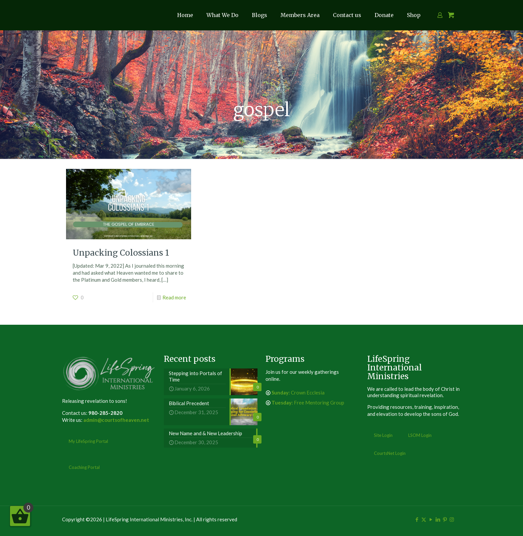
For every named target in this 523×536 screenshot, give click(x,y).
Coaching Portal (84, 467)
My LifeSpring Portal (88, 441)
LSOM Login (420, 435)
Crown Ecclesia (298, 392)
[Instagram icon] (451, 519)
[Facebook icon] (416, 519)
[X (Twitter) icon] (423, 519)
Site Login (383, 435)
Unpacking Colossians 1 (121, 253)
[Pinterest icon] (444, 519)
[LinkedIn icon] (437, 519)
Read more (174, 297)
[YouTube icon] (430, 519)
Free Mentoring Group (308, 402)
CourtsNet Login (390, 453)
